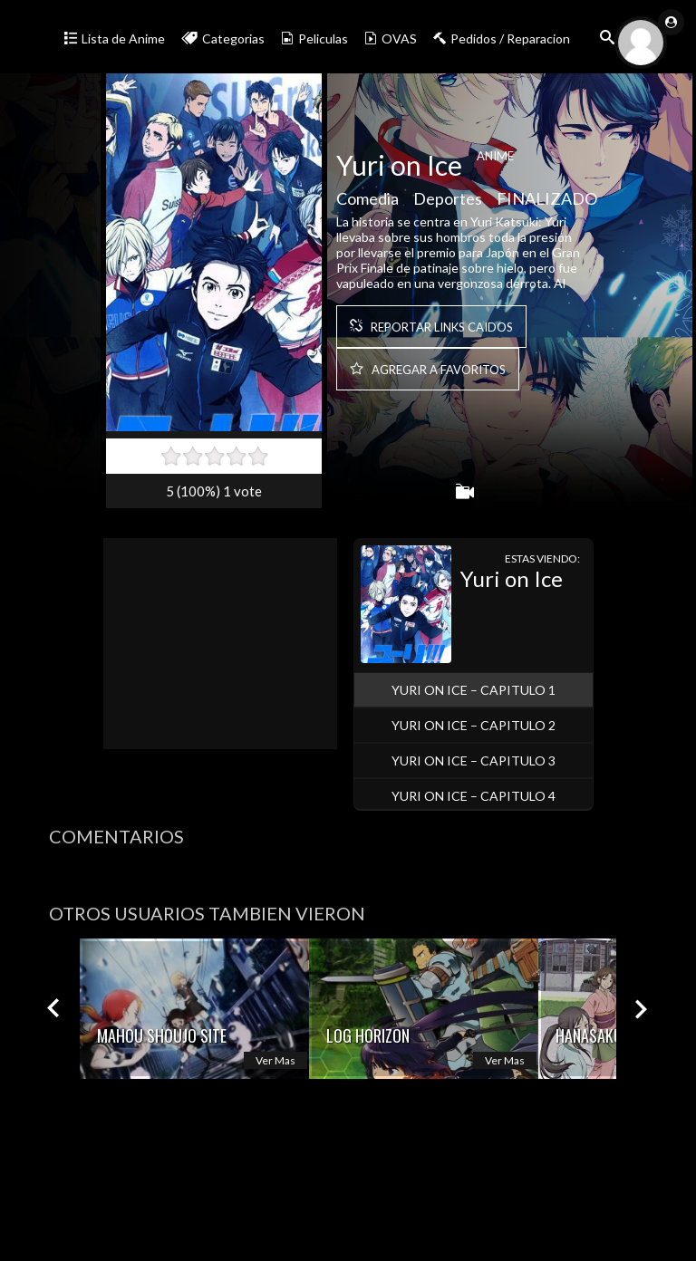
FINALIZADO (547, 203)
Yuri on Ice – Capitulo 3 (474, 760)
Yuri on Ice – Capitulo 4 (474, 796)
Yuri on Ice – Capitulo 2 (474, 725)
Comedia (367, 203)
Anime (495, 160)
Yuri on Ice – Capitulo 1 (474, 690)
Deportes (447, 203)
